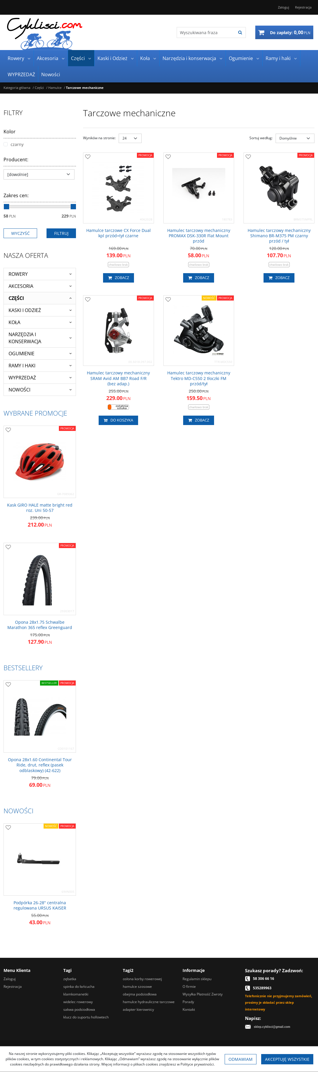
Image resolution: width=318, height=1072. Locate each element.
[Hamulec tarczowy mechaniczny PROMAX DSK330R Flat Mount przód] (198, 236)
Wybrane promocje (35, 413)
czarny (14, 144)
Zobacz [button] (118, 278)
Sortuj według (261, 137)
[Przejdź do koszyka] (290, 32)
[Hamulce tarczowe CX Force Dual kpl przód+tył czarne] (118, 233)
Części (78, 58)
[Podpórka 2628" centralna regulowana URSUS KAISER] (39, 905)
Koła (145, 58)
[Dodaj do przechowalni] (87, 157)
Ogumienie (241, 58)
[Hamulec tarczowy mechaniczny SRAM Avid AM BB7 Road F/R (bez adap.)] (118, 378)
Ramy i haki (278, 58)
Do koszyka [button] (118, 420)
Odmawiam (240, 1059)
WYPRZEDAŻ (21, 74)
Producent (16, 159)
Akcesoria (47, 58)
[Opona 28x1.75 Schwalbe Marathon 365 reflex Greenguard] (39, 625)
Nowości (50, 74)
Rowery (16, 58)
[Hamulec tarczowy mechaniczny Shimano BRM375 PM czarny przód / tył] (279, 236)
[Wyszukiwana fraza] (206, 32)
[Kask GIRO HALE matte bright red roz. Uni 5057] (39, 507)
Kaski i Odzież (112, 58)
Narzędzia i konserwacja (189, 58)
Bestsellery (23, 667)
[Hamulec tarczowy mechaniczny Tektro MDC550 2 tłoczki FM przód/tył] (198, 378)
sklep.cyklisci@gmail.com (272, 1026)
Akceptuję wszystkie (287, 1059)
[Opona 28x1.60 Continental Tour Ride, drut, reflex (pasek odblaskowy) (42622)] (39, 765)
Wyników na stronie (99, 137)
